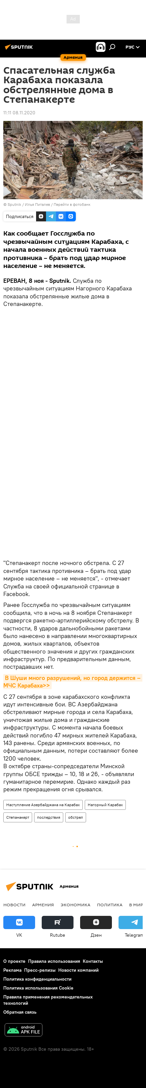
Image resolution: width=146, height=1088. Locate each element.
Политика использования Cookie (38, 988)
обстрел (75, 817)
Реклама (12, 970)
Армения (43, 905)
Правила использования (54, 961)
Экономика (75, 905)
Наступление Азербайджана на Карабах (43, 804)
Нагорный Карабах (105, 804)
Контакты (93, 961)
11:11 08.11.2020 (19, 113)
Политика (109, 905)
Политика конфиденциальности (37, 979)
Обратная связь (19, 1012)
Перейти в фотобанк (72, 204)
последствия (48, 817)
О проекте (14, 961)
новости (14, 905)
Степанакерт (17, 817)
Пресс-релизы (40, 970)
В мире (137, 905)
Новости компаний (78, 970)
